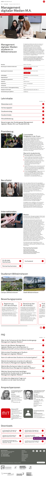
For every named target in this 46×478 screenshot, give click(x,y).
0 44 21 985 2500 (16, 415)
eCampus (3, 309)
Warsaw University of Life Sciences (29, 253)
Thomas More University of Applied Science (31, 252)
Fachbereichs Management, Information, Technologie (32, 58)
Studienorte (23, 450)
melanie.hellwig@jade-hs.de (39, 398)
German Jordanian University (28, 249)
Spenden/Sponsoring (25, 454)
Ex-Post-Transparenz (25, 455)
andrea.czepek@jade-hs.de (16, 400)
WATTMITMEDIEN (33, 171)
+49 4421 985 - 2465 (39, 399)
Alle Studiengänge (40, 438)
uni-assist (14, 315)
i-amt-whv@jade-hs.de (40, 417)
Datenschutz (24, 460)
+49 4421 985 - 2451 (16, 402)
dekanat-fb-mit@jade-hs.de (16, 413)
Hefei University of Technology (29, 250)
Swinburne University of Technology (30, 251)
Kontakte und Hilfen (25, 456)
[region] (23, 313)
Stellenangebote (24, 451)
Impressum (23, 459)
